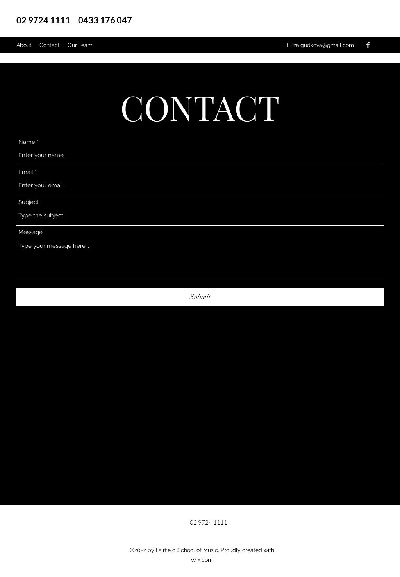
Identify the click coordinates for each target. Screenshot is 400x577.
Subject (28, 202)
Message (30, 232)
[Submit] (200, 297)
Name (26, 142)
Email (25, 172)
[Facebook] (368, 45)
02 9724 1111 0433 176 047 (77, 20)
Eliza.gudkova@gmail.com (320, 45)
